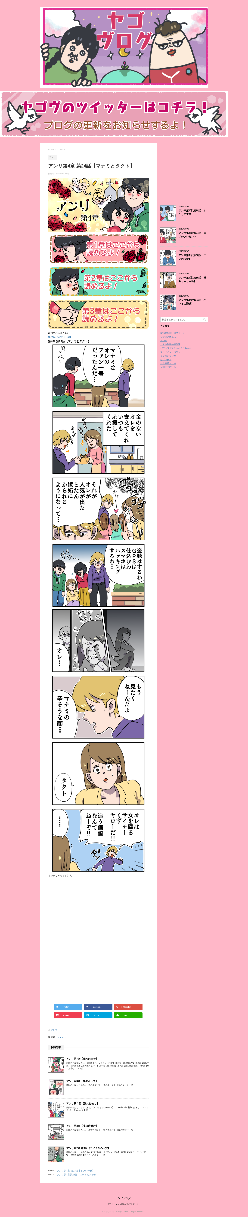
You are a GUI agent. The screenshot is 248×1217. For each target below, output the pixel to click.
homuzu (62, 1037)
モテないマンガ (168, 355)
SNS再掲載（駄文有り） (172, 333)
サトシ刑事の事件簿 (170, 344)
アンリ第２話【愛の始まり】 (82, 1103)
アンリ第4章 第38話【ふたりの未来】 (192, 212)
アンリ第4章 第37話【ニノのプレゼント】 (192, 235)
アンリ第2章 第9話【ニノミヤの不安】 (88, 1148)
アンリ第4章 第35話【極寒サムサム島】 (192, 279)
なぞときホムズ (168, 336)
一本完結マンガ (168, 363)
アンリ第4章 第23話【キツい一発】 (76, 1170)
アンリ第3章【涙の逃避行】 (82, 1126)
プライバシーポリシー (171, 352)
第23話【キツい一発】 (60, 337)
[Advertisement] (74, 914)
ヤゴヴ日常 (165, 359)
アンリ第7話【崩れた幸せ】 (82, 1058)
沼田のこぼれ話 (168, 367)
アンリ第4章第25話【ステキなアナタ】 (78, 1174)
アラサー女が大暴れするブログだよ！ (124, 1204)
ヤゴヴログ (124, 1198)
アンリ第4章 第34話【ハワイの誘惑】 (192, 302)
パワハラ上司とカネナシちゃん (175, 348)
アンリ (54, 1030)
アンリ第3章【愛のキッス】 (82, 1081)
